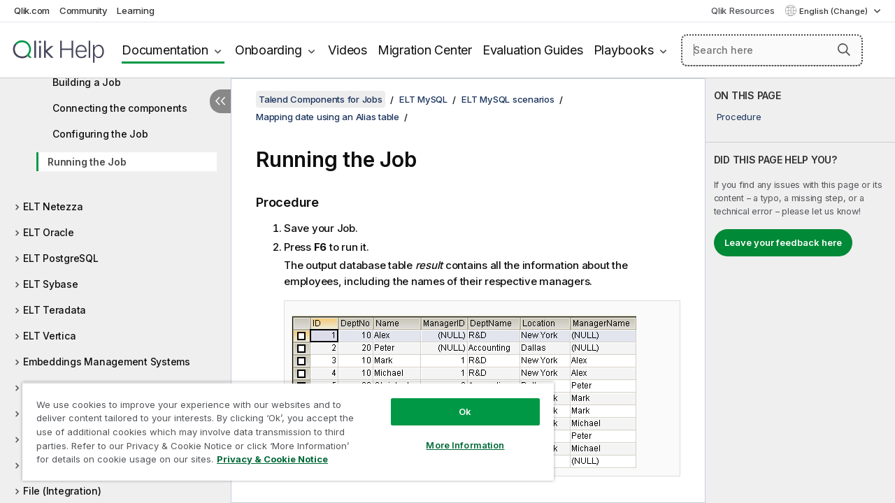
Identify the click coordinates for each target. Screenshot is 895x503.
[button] (843, 50)
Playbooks (624, 50)
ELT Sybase (50, 284)
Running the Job (87, 162)
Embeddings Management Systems (106, 361)
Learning (135, 10)
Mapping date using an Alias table (327, 116)
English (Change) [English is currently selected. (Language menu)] (834, 11)
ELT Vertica (49, 336)
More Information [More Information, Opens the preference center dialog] (454, 434)
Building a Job (86, 82)
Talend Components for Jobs (320, 99)
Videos (347, 50)
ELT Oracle (48, 232)
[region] (281, 426)
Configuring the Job (100, 134)
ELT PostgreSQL (61, 258)
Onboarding (268, 50)
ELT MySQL (423, 99)
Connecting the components (119, 108)
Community (83, 10)
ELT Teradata (54, 310)
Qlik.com (32, 10)
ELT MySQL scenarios (507, 99)
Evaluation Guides (532, 50)
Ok (454, 401)
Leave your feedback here (783, 242)
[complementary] (800, 290)
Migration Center (425, 50)
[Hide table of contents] (220, 101)
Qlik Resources (743, 10)
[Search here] (771, 50)
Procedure (739, 116)
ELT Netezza (53, 206)
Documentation (165, 50)
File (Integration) (62, 491)
